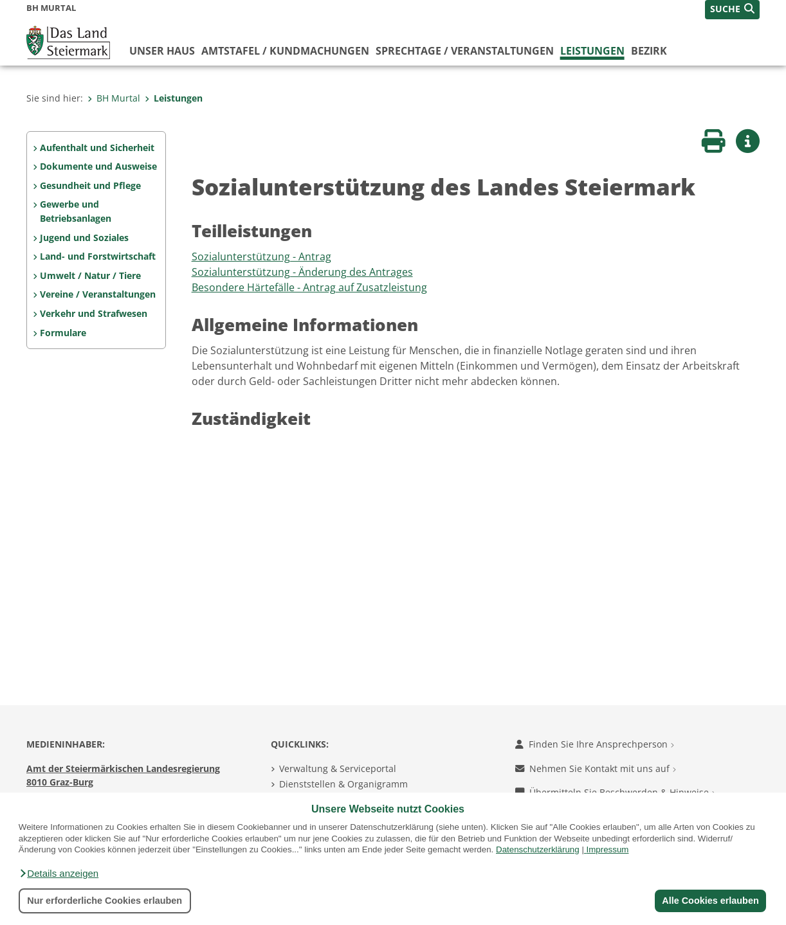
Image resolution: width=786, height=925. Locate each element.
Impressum (608, 849)
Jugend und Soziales (84, 237)
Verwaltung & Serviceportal (337, 768)
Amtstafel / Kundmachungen (285, 51)
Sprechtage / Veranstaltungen (465, 51)
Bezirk (649, 51)
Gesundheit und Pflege (90, 185)
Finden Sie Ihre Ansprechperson (594, 744)
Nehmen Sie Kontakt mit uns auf (595, 768)
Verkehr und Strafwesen (93, 313)
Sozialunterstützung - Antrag (261, 256)
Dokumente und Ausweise (98, 166)
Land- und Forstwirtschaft (98, 256)
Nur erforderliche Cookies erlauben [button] (104, 900)
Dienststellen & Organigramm (343, 784)
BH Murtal (113, 98)
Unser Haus (162, 51)
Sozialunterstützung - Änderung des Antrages (302, 272)
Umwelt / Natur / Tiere (90, 275)
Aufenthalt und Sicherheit (97, 147)
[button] (58, 873)
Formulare (63, 333)
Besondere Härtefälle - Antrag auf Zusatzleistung (309, 287)
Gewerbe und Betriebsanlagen (75, 211)
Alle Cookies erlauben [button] (710, 900)
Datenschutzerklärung (538, 849)
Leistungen (592, 51)
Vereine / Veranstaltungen (98, 294)
